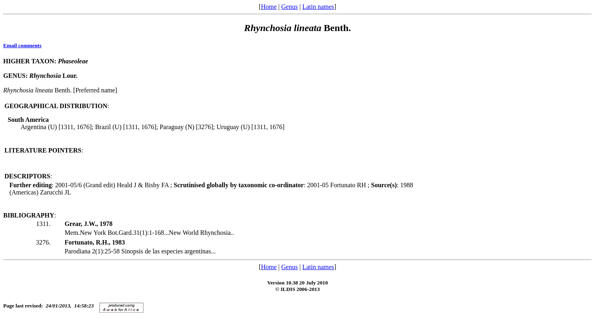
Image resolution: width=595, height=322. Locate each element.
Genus (289, 6)
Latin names (318, 6)
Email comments (22, 45)
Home (269, 6)
